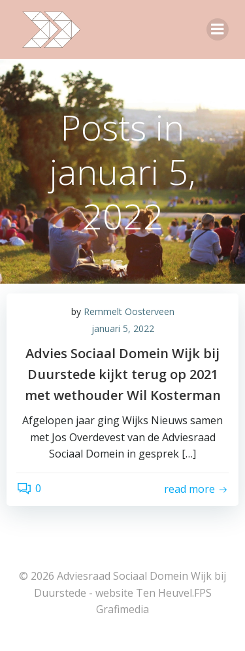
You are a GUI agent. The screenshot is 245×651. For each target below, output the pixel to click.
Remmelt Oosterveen (129, 311)
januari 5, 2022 (122, 328)
